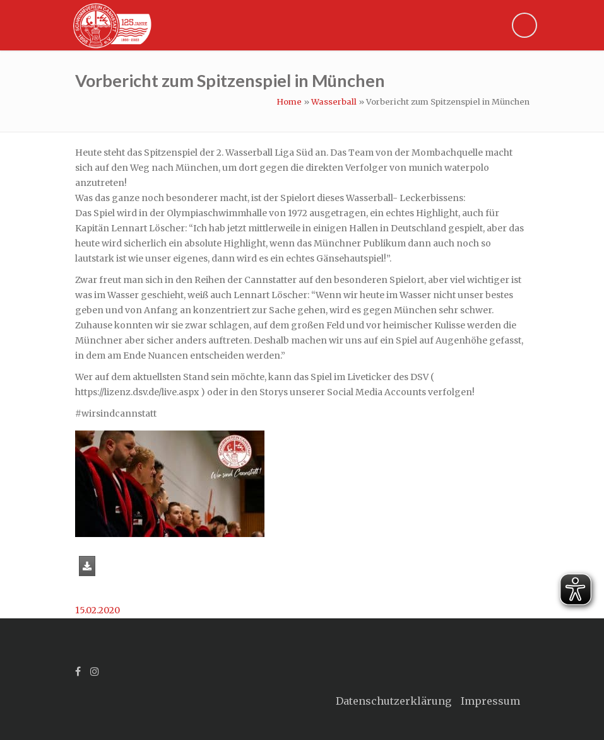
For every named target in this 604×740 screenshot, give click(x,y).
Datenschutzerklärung (393, 701)
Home (289, 101)
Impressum (490, 701)
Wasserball (334, 101)
